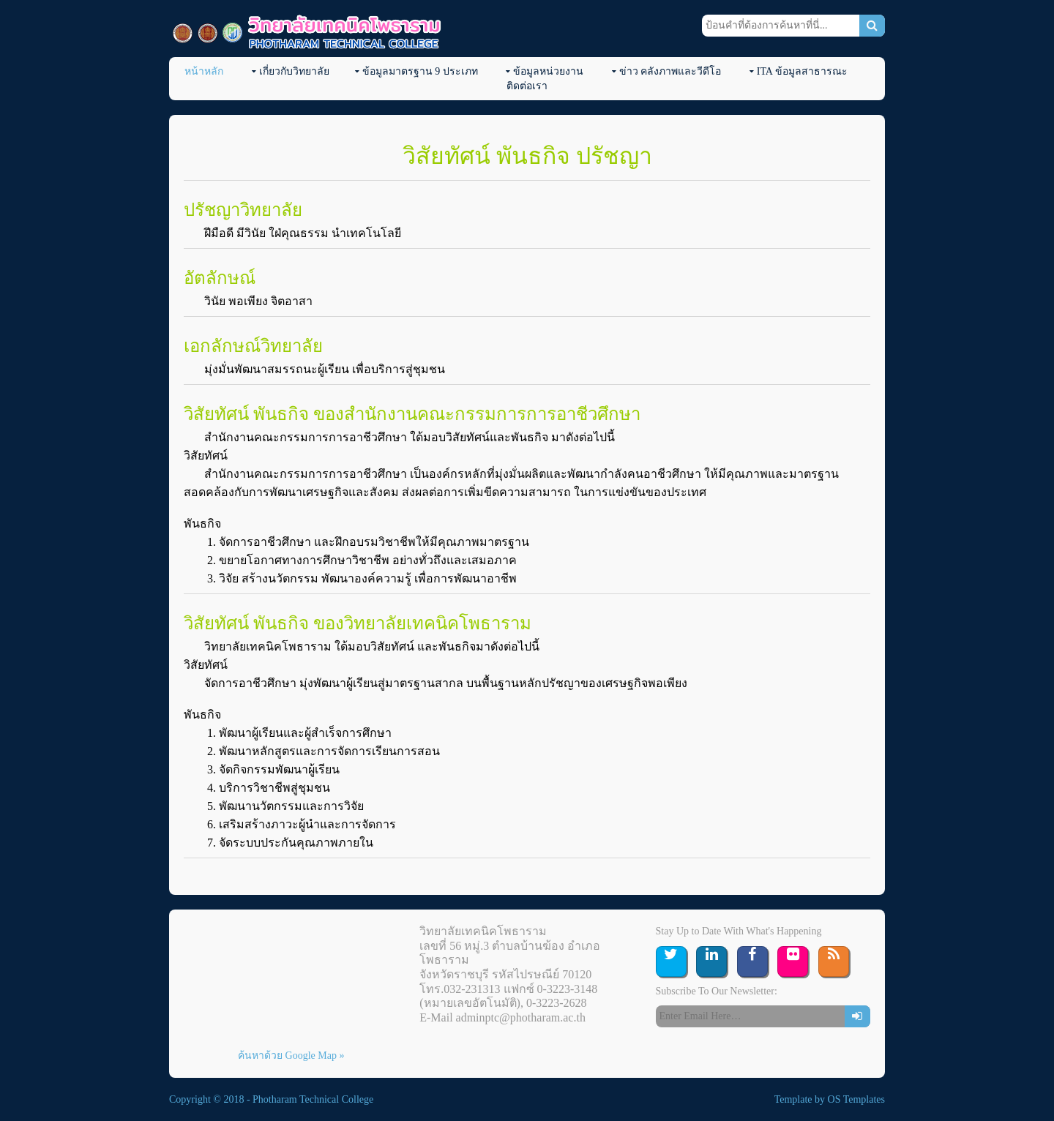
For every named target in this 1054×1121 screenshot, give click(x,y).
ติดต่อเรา (527, 85)
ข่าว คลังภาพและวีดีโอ (670, 71)
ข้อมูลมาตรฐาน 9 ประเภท (420, 71)
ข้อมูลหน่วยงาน (548, 71)
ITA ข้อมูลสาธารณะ (802, 71)
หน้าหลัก (203, 71)
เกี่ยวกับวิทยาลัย (294, 71)
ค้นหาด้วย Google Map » (291, 1055)
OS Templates (856, 1099)
